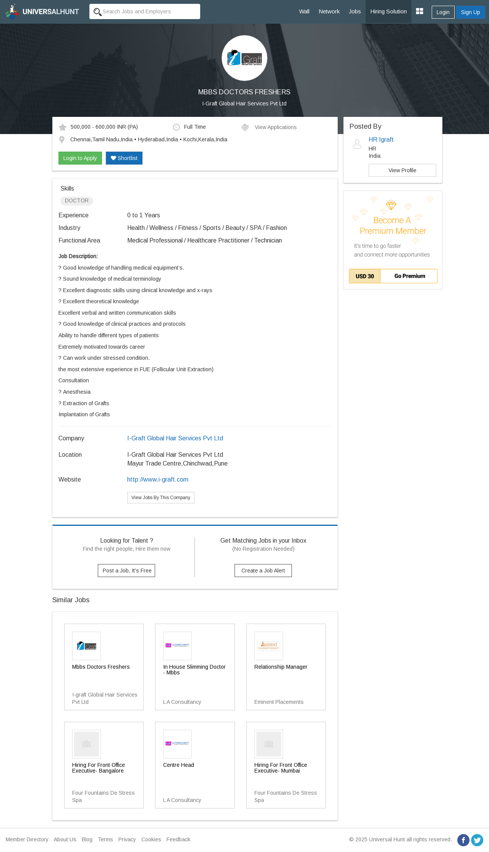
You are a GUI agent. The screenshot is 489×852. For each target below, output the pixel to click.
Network (329, 11)
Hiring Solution (388, 11)
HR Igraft (381, 139)
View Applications (269, 127)
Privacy (127, 839)
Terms (105, 839)
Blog (87, 839)
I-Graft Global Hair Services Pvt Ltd (244, 103)
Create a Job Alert (263, 570)
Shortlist (124, 158)
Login (443, 12)
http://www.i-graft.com (157, 479)
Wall (304, 11)
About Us (65, 839)
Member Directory (27, 839)
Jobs (355, 11)
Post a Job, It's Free (127, 570)
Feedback (178, 839)
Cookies (151, 839)
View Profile (402, 170)
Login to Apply (80, 158)
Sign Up (470, 12)
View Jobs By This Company (160, 497)
